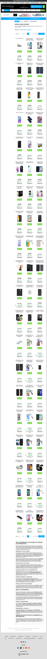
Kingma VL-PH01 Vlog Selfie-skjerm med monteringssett (29, 212)
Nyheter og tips (19, 638)
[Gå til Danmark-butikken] (21, 642)
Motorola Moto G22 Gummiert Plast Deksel (29, 162)
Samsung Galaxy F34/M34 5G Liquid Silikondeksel (40, 162)
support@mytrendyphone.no (26, 628)
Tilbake (17, 21)
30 (33, 33)
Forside (6, 636)
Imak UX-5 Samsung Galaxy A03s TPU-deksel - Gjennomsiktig (30, 88)
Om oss (16, 2)
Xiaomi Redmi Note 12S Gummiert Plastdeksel (19, 137)
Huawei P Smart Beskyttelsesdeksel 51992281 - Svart (19, 88)
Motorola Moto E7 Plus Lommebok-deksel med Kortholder (19, 361)
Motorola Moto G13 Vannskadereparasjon (39, 137)
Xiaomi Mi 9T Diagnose (19, 112)
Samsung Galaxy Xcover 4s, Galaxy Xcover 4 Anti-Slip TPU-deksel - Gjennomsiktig (40, 88)
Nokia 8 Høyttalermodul (19, 38)
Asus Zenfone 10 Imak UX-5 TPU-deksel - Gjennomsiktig (19, 411)
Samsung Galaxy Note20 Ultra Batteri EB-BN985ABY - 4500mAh (30, 286)
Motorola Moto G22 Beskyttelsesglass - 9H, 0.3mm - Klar (29, 436)
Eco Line (42, 10)
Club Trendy (21, 2)
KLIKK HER (32, 0)
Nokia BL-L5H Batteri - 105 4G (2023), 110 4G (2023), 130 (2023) (40, 361)
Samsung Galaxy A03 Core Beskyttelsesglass (29, 236)
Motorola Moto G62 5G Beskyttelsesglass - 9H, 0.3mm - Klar (40, 436)
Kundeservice (11, 2)
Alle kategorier (6, 10)
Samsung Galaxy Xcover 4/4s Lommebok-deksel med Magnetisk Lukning (40, 261)
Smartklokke (33, 10)
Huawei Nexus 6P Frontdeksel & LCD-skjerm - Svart (29, 64)
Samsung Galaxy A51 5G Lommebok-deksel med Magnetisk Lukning (19, 311)
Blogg (41, 636)
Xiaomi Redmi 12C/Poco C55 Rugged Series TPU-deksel (40, 113)
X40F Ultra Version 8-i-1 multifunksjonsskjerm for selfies (19, 261)
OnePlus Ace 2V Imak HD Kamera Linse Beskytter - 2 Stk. (29, 187)
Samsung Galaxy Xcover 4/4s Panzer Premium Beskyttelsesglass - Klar (19, 486)
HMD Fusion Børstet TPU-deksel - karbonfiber (40, 311)
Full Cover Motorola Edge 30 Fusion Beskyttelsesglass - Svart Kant (40, 336)
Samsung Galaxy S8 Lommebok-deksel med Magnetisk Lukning (40, 461)
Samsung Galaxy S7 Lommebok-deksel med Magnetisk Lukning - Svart (29, 311)
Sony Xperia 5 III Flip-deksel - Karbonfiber (19, 386)
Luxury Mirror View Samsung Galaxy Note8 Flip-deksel (30, 261)
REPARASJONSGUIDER (35, 2)
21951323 (38, 628)
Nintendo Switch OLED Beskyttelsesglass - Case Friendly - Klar (19, 461)
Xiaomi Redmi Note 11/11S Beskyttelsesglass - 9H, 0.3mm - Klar (40, 486)
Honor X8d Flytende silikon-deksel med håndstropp (39, 411)
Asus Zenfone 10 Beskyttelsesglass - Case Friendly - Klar (30, 336)
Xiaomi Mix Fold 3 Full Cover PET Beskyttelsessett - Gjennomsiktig (19, 187)
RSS (5, 638)
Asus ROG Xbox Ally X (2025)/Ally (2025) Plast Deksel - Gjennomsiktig (19, 511)
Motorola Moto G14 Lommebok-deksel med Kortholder (19, 436)
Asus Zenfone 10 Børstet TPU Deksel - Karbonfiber (40, 386)
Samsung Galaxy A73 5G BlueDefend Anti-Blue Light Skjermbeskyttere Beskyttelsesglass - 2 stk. (19, 162)
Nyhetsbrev (27, 2)
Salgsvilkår (40, 638)
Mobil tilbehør (16, 10)
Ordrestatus (20, 636)
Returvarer (5, 2)
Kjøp (30, 51)
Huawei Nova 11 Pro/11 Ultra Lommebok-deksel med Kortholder (40, 64)
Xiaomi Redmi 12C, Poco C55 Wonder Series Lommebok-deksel (40, 187)
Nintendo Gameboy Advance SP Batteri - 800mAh (19, 336)
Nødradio (28, 10)
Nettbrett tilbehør (22, 10)
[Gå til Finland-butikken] (25, 642)
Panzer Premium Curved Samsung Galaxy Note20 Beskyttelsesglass (19, 236)
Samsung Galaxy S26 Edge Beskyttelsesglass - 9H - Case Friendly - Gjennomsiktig (40, 236)
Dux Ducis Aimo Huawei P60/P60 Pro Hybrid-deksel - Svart (40, 39)
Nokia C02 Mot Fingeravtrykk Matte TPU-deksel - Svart (40, 212)
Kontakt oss (42, 2)
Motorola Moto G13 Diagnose (29, 137)
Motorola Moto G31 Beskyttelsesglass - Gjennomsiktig (29, 361)
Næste (36, 33)
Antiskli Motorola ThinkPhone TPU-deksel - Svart (19, 286)
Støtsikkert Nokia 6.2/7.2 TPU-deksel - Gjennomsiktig (30, 486)
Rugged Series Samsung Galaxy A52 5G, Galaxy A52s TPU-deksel (30, 461)
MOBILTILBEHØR (27, 29)
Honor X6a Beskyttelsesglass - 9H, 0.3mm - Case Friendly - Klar (30, 511)
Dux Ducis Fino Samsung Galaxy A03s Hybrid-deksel (19, 212)
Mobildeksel (12, 10)
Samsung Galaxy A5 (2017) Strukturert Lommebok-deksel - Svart (39, 286)
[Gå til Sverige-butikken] (23, 642)
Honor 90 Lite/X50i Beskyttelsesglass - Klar (29, 410)
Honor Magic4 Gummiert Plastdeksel (19, 63)
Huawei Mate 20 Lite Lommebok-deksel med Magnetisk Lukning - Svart (40, 511)
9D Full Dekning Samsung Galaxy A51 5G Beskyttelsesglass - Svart (30, 386)
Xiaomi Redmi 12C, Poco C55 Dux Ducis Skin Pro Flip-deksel (30, 113)
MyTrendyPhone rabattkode (29, 638)
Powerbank (38, 10)
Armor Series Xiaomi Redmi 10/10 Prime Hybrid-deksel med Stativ (30, 39)
